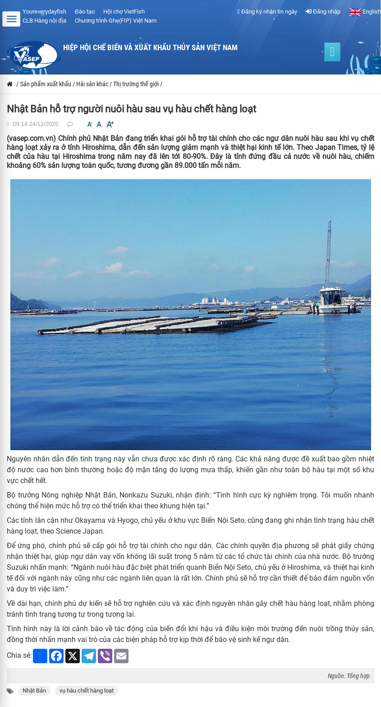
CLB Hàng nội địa (44, 20)
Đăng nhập (323, 11)
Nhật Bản (34, 690)
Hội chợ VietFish (124, 11)
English (365, 11)
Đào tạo (85, 11)
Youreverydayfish (44, 11)
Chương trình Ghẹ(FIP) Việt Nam (115, 20)
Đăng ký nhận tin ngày (267, 11)
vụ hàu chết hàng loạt (87, 690)
